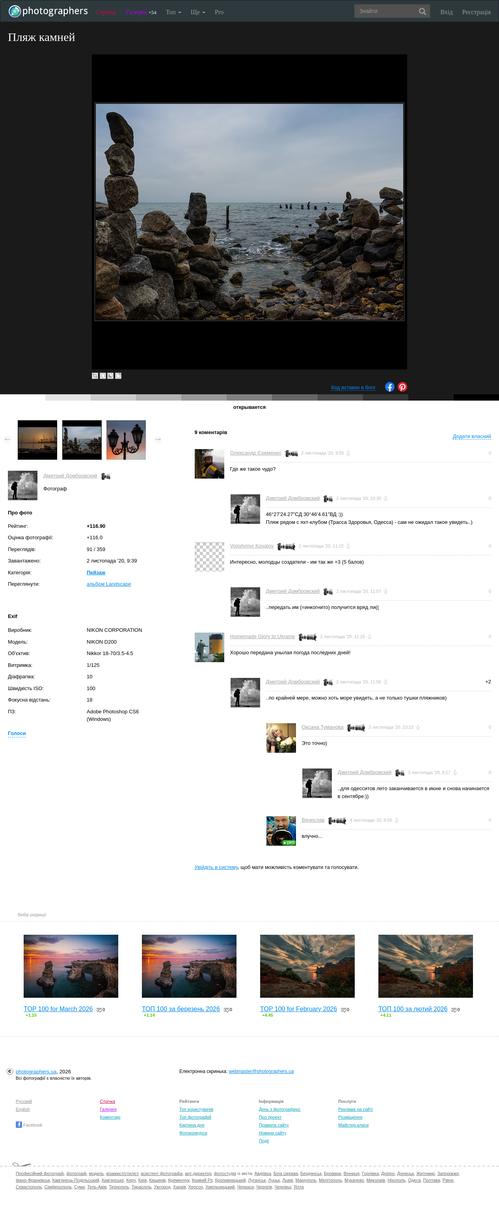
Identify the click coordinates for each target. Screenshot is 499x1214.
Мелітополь (330, 1180)
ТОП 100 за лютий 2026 (413, 1009)
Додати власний (472, 436)
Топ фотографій (195, 1117)
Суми (79, 1186)
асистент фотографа (161, 1173)
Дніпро (388, 1173)
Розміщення (350, 1117)
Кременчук (178, 1180)
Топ (173, 12)
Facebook (29, 1125)
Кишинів (157, 1180)
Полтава (431, 1180)
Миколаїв (376, 1180)
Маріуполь (305, 1180)
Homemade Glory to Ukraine (262, 636)
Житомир (425, 1173)
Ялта (298, 1186)
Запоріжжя (448, 1173)
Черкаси (245, 1186)
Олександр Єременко (255, 453)
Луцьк (274, 1180)
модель (96, 1173)
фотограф (76, 1173)
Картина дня (191, 1125)
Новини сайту (273, 1132)
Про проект (270, 1117)
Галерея (141, 12)
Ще (198, 12)
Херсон (195, 1186)
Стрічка (105, 12)
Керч (131, 1180)
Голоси (17, 733)
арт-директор (198, 1173)
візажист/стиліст (122, 1173)
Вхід (447, 12)
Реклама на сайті (355, 1109)
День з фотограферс (280, 1109)
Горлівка (370, 1173)
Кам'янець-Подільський (75, 1180)
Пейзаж (96, 572)
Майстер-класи (353, 1125)
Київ (142, 1180)
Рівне (448, 1180)
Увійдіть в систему (216, 867)
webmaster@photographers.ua (261, 1071)
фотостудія (225, 1173)
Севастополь (29, 1186)
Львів (287, 1180)
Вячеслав (313, 820)
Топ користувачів (196, 1109)
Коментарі (110, 1117)
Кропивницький (230, 1180)
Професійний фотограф (40, 1173)
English (23, 1109)
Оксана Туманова (323, 727)
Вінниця (351, 1173)
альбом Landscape (109, 584)
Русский (24, 1101)
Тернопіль (119, 1186)
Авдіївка (263, 1173)
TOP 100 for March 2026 (58, 1009)
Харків (179, 1186)
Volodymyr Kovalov (252, 546)
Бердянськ (311, 1173)
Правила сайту (274, 1125)
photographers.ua (36, 1072)
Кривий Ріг (202, 1180)
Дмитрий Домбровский (70, 476)
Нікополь (396, 1180)
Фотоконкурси (193, 1132)
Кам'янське (113, 1180)
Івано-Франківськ (33, 1180)
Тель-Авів (96, 1186)
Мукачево (354, 1180)
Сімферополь (58, 1186)
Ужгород (162, 1186)
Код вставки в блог (353, 387)
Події (264, 1140)
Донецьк (405, 1173)
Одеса (414, 1180)
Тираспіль (142, 1186)
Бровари (332, 1173)
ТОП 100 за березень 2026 (181, 1009)
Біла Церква (286, 1173)
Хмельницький (220, 1186)
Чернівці (283, 1186)
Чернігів (264, 1186)
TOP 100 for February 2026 (298, 1009)
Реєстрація (476, 12)
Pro (219, 12)
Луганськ (257, 1180)
